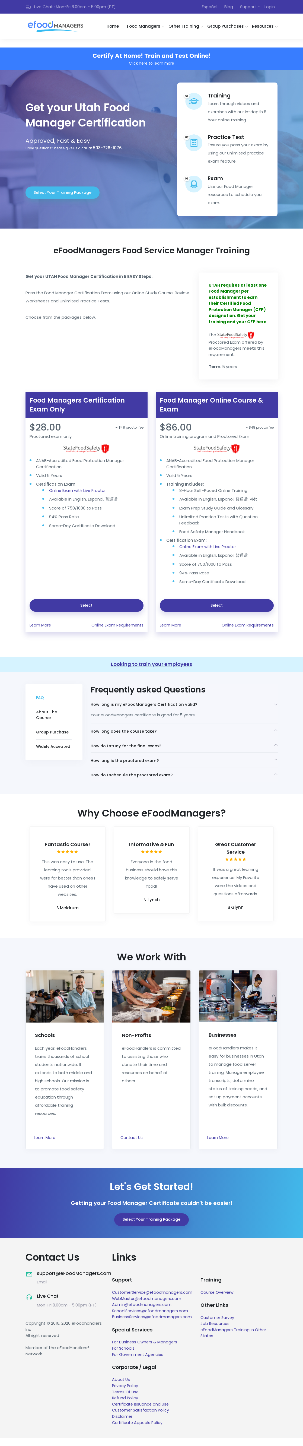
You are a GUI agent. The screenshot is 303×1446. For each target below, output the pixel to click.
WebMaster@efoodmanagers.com (147, 1307)
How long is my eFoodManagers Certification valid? (147, 707)
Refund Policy (125, 1406)
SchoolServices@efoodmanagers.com (151, 1319)
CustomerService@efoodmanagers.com (153, 1301)
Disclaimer (122, 1424)
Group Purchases (225, 27)
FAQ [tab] (40, 700)
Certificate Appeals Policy (138, 1431)
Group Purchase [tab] (53, 735)
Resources (263, 27)
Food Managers (143, 27)
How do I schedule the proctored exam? (134, 782)
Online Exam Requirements (116, 626)
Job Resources (218, 1332)
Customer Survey (220, 1326)
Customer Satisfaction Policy (141, 1418)
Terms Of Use (125, 1400)
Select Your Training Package (62, 194)
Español (209, 7)
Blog (228, 7)
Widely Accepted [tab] (53, 750)
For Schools (123, 1356)
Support (248, 7)
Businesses (224, 1043)
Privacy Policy (125, 1394)
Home (113, 27)
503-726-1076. (108, 150)
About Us (121, 1388)
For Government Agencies (138, 1363)
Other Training (183, 27)
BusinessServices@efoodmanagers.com (153, 1325)
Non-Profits (138, 1043)
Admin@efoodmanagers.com (142, 1313)
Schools (45, 1043)
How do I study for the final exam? (128, 751)
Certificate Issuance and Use (141, 1412)
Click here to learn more (151, 65)
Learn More (41, 626)
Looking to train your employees (151, 666)
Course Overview (220, 1301)
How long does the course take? (126, 735)
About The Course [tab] (47, 718)
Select (86, 607)
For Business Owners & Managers (145, 1350)
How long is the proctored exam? (127, 766)
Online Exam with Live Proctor (78, 492)
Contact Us (132, 1146)
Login (269, 7)
